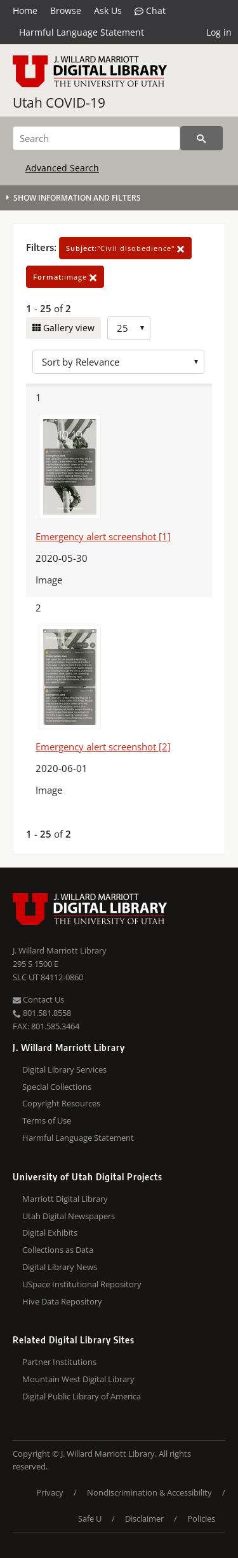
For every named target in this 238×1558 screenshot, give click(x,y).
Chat (150, 10)
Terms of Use (46, 1120)
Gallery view (68, 328)
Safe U (90, 1518)
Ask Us (108, 10)
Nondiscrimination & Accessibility (149, 1492)
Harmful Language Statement (81, 32)
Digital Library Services (64, 1069)
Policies (201, 1518)
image (65, 277)
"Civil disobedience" (125, 248)
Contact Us (38, 999)
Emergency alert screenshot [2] (103, 746)
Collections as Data (57, 1249)
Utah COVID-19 (59, 102)
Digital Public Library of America (81, 1396)
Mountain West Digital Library (78, 1379)
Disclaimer (144, 1518)
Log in (219, 32)
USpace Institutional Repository (82, 1284)
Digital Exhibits (49, 1232)
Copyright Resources (61, 1103)
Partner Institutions (59, 1362)
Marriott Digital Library (65, 1198)
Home (25, 10)
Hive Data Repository (62, 1301)
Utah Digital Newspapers (68, 1216)
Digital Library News (59, 1267)
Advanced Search (62, 168)
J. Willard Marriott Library (60, 950)
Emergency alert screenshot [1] (103, 536)
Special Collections (56, 1086)
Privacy (49, 1492)
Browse (65, 10)
